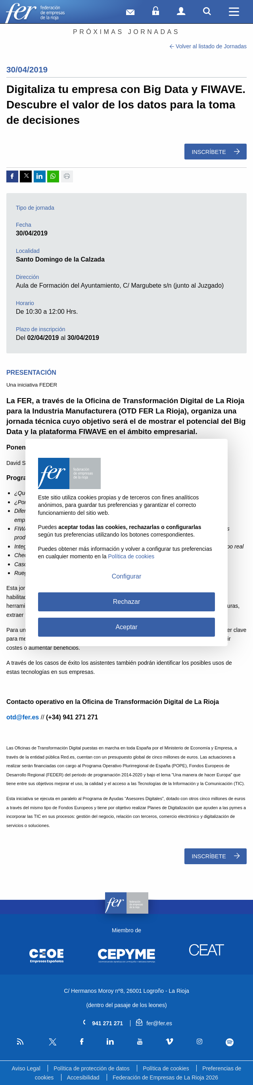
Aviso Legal (26, 1068)
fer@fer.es (154, 1023)
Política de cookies (166, 1068)
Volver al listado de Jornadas (208, 46)
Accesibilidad (83, 1077)
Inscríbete (215, 151)
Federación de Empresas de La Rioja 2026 (165, 1077)
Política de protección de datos (91, 1068)
